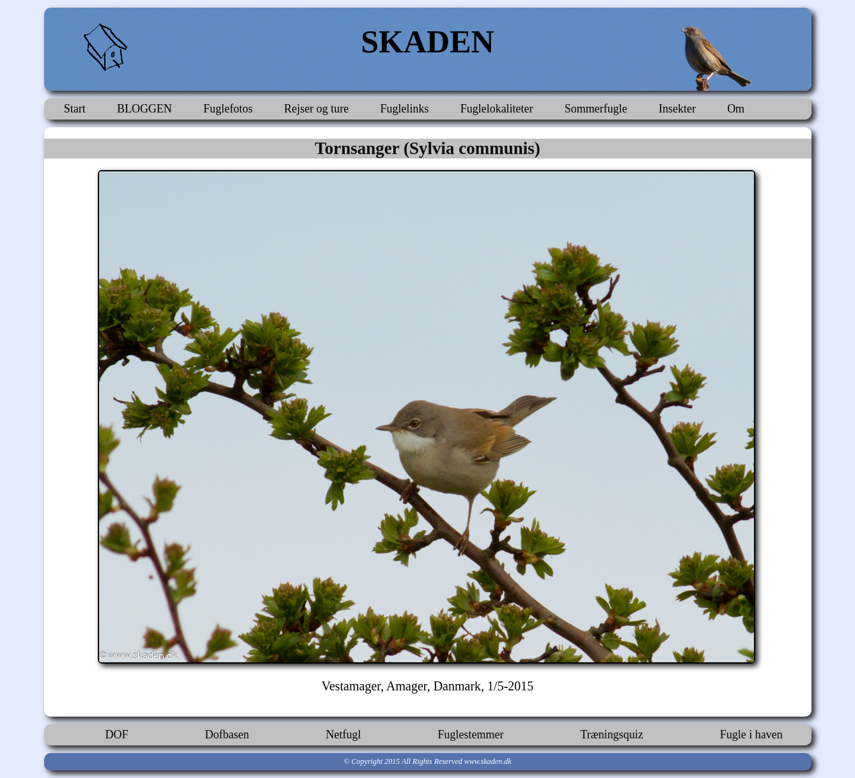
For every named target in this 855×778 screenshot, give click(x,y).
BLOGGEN (144, 108)
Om (735, 108)
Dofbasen (227, 734)
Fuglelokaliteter (496, 108)
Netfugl (343, 734)
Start (75, 108)
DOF (117, 734)
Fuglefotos (228, 108)
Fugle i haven (751, 734)
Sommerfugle (596, 108)
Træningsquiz (611, 734)
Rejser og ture (316, 108)
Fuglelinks (404, 108)
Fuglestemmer (470, 734)
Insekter (677, 108)
